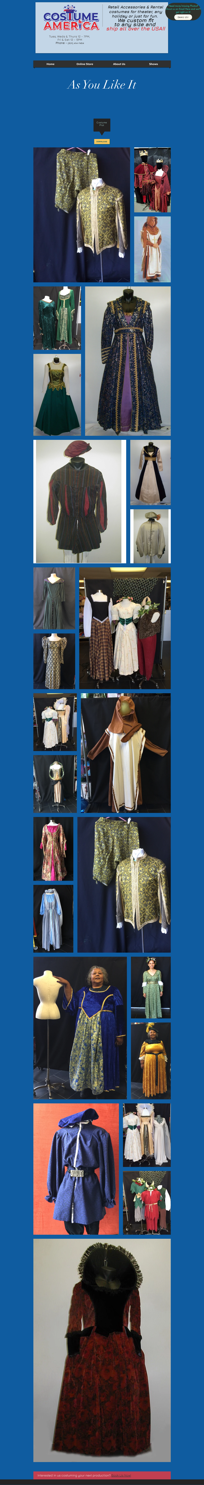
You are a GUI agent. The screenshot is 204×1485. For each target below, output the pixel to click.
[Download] (102, 141)
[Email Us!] (183, 17)
